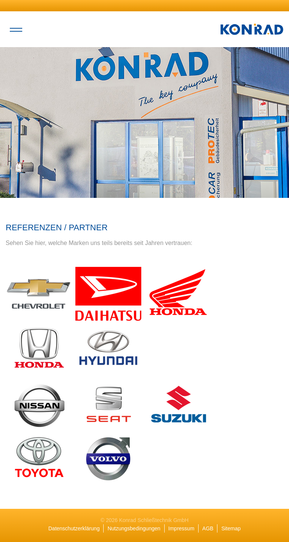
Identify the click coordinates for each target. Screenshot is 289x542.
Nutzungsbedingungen (133, 528)
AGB (208, 528)
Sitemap (230, 528)
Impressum (181, 528)
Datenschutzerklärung (73, 528)
